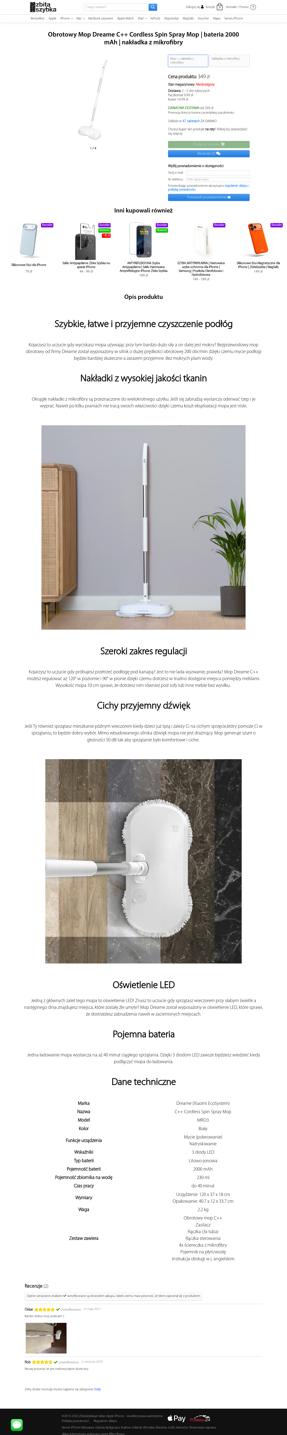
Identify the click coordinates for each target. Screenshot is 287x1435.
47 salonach (191, 121)
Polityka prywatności (75, 1421)
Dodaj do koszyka (209, 144)
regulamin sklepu (236, 186)
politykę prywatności (181, 189)
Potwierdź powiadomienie (208, 197)
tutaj (97, 1389)
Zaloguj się (195, 7)
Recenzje (208, 153)
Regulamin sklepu (105, 1421)
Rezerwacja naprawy (202, 1427)
